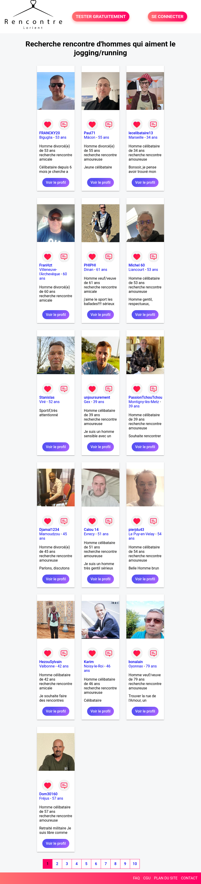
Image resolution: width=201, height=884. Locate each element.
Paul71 (89, 133)
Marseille (136, 137)
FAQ (136, 878)
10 (135, 864)
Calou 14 (91, 529)
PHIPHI (90, 265)
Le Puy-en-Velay (142, 534)
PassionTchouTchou (145, 397)
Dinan (88, 269)
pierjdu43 (136, 529)
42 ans (63, 666)
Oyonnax (136, 666)
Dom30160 (48, 794)
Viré (42, 402)
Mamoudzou (49, 534)
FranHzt (45, 265)
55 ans (103, 137)
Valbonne (47, 666)
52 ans (54, 402)
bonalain (136, 662)
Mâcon (89, 137)
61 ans (101, 269)
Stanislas (47, 397)
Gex (87, 402)
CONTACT (189, 878)
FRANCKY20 (49, 133)
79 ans (151, 666)
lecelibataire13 (141, 133)
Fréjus (44, 798)
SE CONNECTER (167, 16)
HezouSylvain (50, 662)
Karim (89, 662)
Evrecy (89, 534)
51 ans (103, 534)
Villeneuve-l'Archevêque (49, 271)
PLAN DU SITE (166, 878)
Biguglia (45, 137)
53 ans (60, 137)
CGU (147, 878)
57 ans (57, 798)
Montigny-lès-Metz (144, 402)
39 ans (98, 402)
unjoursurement (97, 397)
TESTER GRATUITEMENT (101, 16)
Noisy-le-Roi (93, 666)
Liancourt (136, 269)
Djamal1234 (49, 529)
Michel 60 (137, 265)
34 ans (152, 137)
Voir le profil (56, 182)
